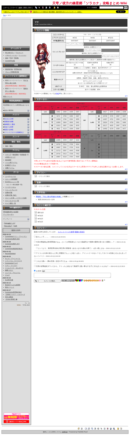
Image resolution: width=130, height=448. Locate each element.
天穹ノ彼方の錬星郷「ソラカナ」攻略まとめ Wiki (89, 3)
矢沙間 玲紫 (9, 280)
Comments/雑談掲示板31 (14, 249)
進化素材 (8, 160)
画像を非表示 (80, 232)
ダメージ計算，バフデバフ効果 (16, 198)
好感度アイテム (10, 165)
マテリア (8, 154)
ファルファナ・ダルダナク (14, 268)
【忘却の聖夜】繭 (11, 299)
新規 (25, 8)
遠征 (6, 58)
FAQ (11, 58)
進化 (11, 146)
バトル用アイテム (11, 162)
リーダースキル (10, 187)
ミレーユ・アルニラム (12, 273)
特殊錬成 (23, 154)
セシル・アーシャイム (12, 258)
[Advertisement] (16, 32)
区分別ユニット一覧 (12, 182)
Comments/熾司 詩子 (12, 244)
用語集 (16, 58)
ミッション (22, 55)
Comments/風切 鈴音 (12, 239)
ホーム (6, 8)
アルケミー (19, 53)
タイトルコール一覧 (12, 201)
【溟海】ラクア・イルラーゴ (15, 294)
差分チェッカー (9, 12)
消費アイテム (9, 168)
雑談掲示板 (9, 69)
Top (4, 15)
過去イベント (7, 96)
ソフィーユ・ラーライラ (13, 261)
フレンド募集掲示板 (12, 72)
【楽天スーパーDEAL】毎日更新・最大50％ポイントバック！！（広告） (57, 12)
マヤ (37, 22)
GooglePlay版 (10, 61)
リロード (14, 8)
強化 (6, 146)
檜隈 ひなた (9, 270)
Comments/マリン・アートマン (16, 236)
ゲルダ (7, 275)
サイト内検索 (92, 7)
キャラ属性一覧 (10, 203)
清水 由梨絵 (9, 297)
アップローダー (22, 12)
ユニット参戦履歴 (11, 179)
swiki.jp (64, 432)
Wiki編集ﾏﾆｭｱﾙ (10, 223)
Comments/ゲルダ (11, 263)
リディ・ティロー (11, 266)
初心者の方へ (9, 53)
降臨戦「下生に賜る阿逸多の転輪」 (49, 197)
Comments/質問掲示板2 (13, 292)
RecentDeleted (10, 254)
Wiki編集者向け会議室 (10, 212)
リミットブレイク (11, 190)
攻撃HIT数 (8, 192)
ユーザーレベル (10, 176)
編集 (20, 8)
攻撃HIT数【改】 (11, 195)
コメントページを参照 (66, 232)
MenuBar (8, 226)
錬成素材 (16, 154)
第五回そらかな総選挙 (12, 285)
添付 (29, 8)
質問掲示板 (18, 69)
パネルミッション (11, 55)
